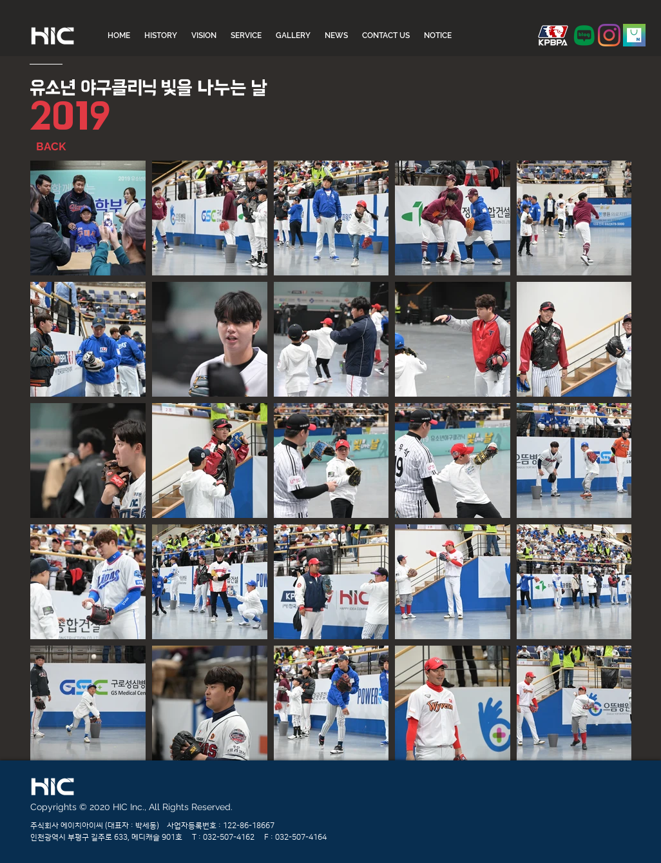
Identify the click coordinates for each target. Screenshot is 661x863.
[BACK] (67, 147)
